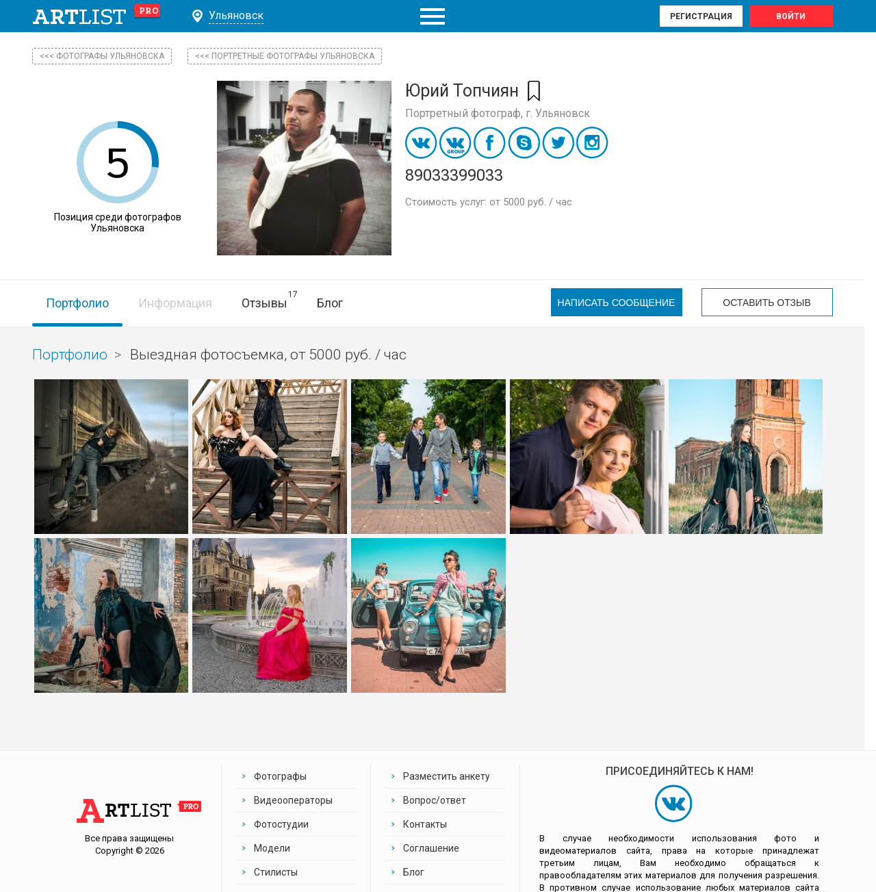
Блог (330, 303)
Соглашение (431, 848)
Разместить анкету (446, 776)
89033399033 (454, 175)
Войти (791, 16)
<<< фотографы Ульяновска (102, 56)
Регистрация (701, 16)
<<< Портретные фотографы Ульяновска (284, 56)
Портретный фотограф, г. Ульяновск (497, 113)
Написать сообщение (616, 303)
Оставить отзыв (766, 303)
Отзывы (264, 303)
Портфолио (77, 303)
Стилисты (276, 872)
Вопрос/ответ (434, 800)
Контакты (425, 824)
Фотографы (280, 776)
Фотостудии (281, 824)
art (97, 16)
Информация (175, 303)
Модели (272, 848)
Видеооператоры (293, 800)
